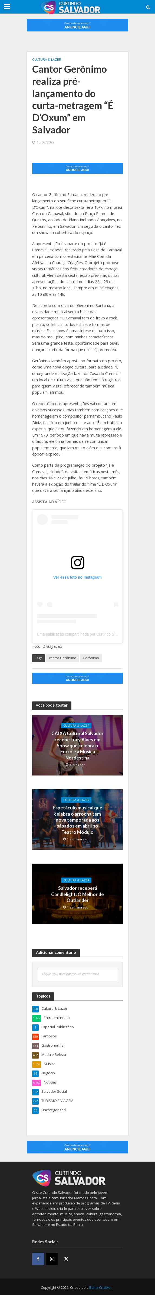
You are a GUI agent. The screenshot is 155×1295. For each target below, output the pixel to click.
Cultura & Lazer (46, 59)
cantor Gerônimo (62, 658)
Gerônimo (91, 658)
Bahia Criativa (100, 1286)
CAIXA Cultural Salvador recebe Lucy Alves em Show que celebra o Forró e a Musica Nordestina (77, 745)
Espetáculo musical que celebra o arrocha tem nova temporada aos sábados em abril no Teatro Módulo (77, 819)
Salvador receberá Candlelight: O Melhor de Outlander (77, 893)
